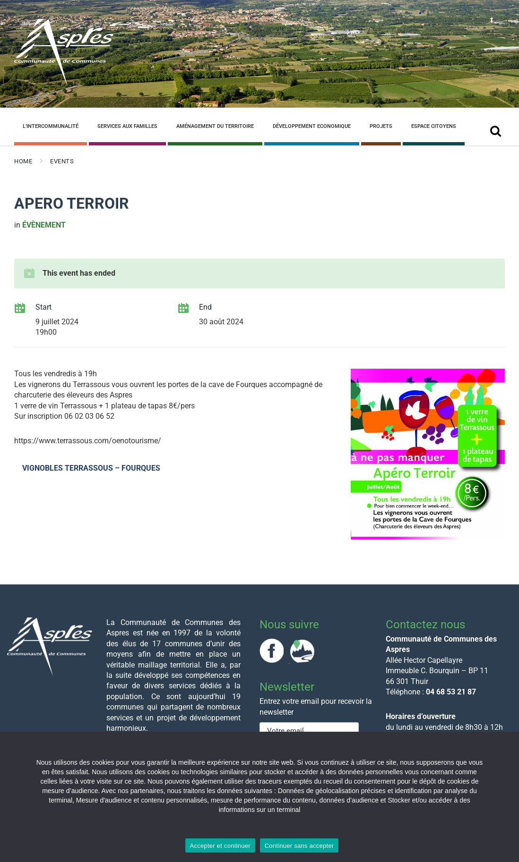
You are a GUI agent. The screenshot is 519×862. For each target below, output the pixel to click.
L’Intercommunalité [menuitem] (50, 126)
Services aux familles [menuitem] (127, 126)
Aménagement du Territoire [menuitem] (215, 126)
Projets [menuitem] (381, 126)
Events (62, 161)
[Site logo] (63, 84)
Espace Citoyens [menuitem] (433, 126)
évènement (44, 224)
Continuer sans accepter (299, 845)
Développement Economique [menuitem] (312, 126)
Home (23, 161)
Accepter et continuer (220, 845)
